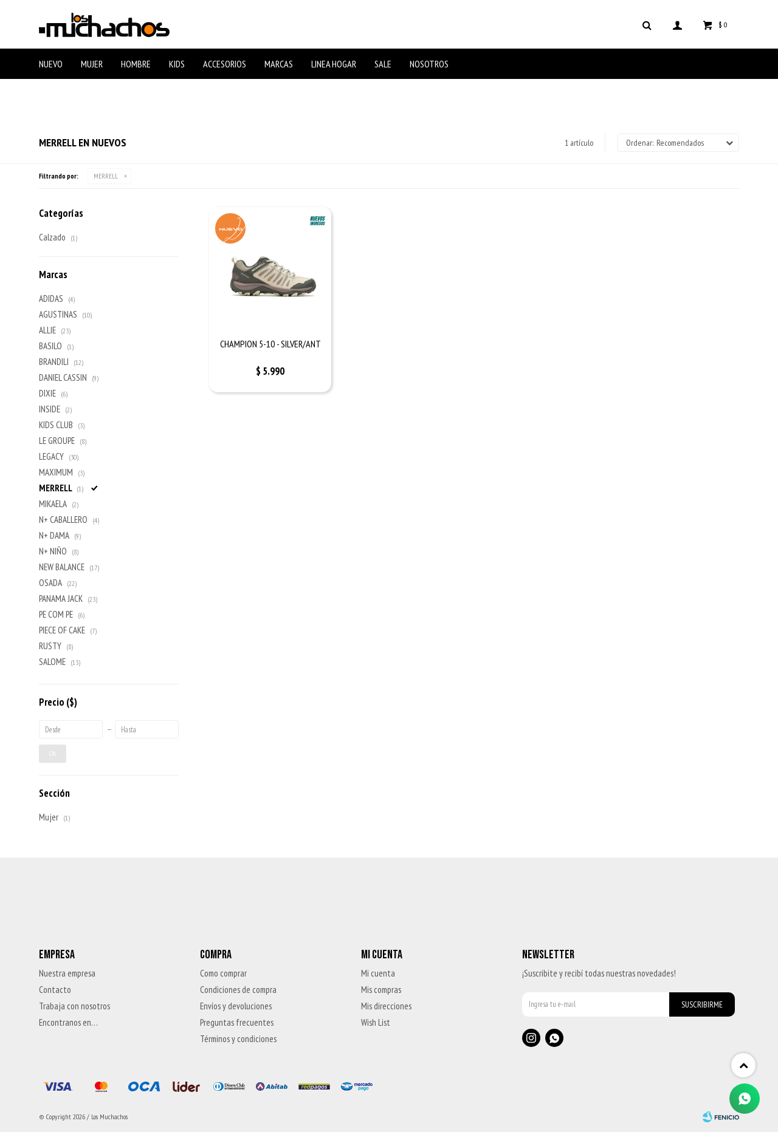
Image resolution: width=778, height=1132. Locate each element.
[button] (647, 24)
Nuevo (51, 64)
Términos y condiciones (238, 1039)
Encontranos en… (68, 1022)
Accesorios (224, 64)
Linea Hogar (333, 64)
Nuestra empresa (67, 973)
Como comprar (223, 973)
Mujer (92, 64)
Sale (382, 64)
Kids (177, 64)
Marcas (278, 64)
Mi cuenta (378, 973)
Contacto (55, 989)
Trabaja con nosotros (74, 1006)
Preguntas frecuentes (237, 1022)
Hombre (136, 64)
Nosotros (429, 64)
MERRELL (106, 175)
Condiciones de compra (238, 989)
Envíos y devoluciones (236, 1006)
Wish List (375, 1022)
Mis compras (381, 989)
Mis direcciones (386, 1006)
